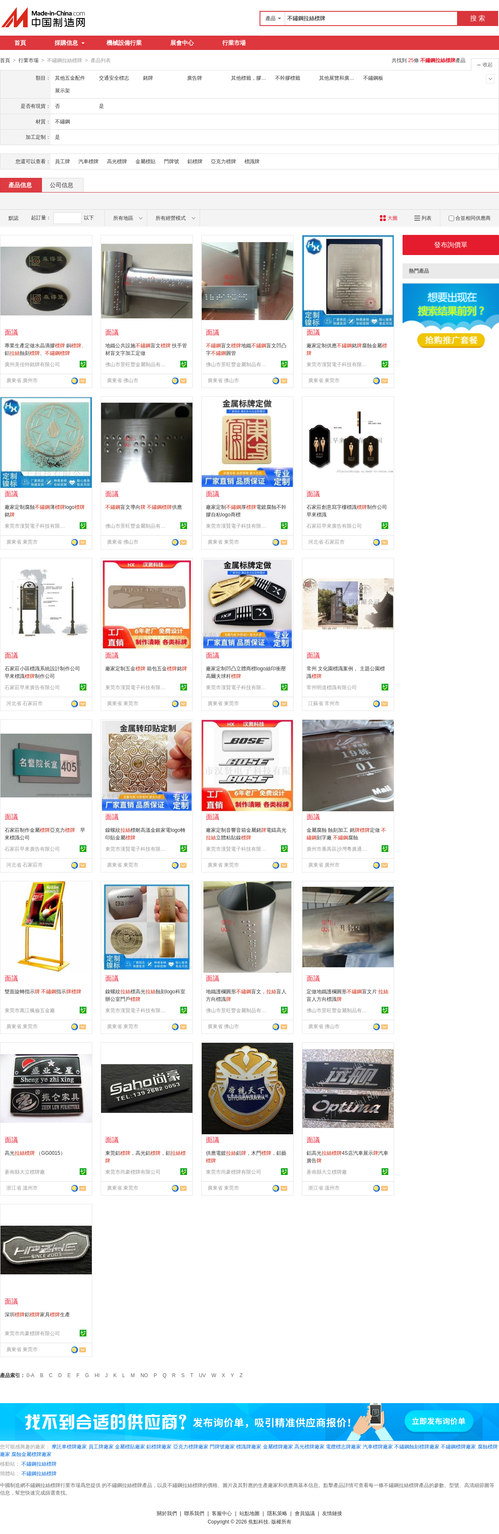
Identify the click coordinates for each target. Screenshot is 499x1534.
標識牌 (252, 161)
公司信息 (61, 184)
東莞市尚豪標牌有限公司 (133, 1172)
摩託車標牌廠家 (69, 1446)
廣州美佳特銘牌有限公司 (32, 364)
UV (202, 1375)
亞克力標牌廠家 (190, 1446)
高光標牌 (117, 161)
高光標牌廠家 (309, 1446)
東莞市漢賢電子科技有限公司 (338, 364)
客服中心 (222, 1513)
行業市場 (234, 42)
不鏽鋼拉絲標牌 (39, 1463)
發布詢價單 (451, 244)
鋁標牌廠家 (159, 1446)
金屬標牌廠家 (278, 1446)
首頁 (20, 42)
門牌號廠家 (222, 1446)
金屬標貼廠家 (130, 1446)
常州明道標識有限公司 (332, 687)
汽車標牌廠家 (378, 1446)
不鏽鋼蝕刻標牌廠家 (416, 1446)
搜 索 (477, 18)
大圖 (388, 218)
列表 (422, 218)
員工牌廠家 (101, 1446)
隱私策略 (277, 1513)
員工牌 (62, 161)
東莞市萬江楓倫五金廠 (30, 1010)
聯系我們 (194, 1513)
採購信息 (70, 42)
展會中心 (182, 42)
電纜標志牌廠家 (343, 1446)
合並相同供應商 (470, 218)
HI (97, 1375)
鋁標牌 (195, 161)
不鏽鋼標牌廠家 (458, 1446)
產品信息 (20, 184)
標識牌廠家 (248, 1446)
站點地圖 (249, 1513)
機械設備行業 (124, 42)
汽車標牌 (88, 161)
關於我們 (167, 1513)
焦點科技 (258, 1521)
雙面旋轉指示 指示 (43, 991)
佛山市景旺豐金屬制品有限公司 (136, 364)
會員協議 (305, 1513)
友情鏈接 (332, 1513)
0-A (30, 1375)
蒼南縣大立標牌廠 (25, 1172)
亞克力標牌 (223, 161)
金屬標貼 (145, 161)
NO (144, 1375)
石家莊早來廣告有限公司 (334, 526)
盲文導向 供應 (143, 507)
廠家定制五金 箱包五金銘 (146, 668)
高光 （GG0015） (35, 1153)
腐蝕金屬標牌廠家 (31, 1454)
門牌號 (171, 161)
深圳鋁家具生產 (37, 1314)
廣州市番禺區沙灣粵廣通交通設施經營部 (338, 849)
